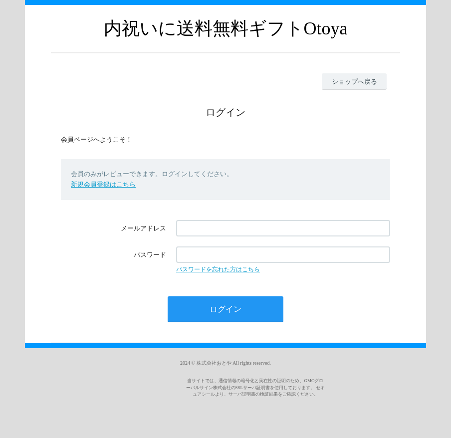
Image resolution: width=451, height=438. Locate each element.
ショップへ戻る (354, 81)
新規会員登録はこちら (103, 184)
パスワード (150, 254)
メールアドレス (143, 228)
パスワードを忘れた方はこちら (218, 269)
